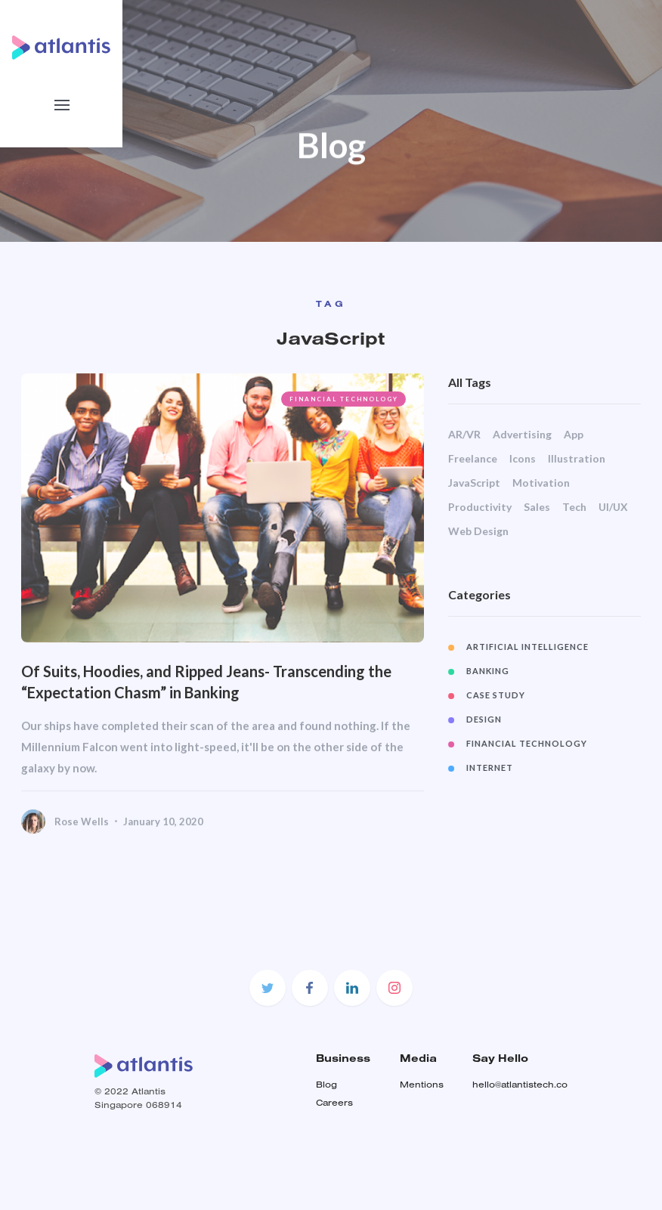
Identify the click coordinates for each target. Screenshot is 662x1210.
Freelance (473, 458)
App (574, 434)
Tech (575, 506)
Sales (537, 506)
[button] (62, 105)
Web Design (479, 531)
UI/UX (614, 506)
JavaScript (475, 482)
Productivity (480, 506)
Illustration (577, 458)
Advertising (522, 434)
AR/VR (465, 434)
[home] (62, 49)
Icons (523, 458)
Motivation (542, 482)
